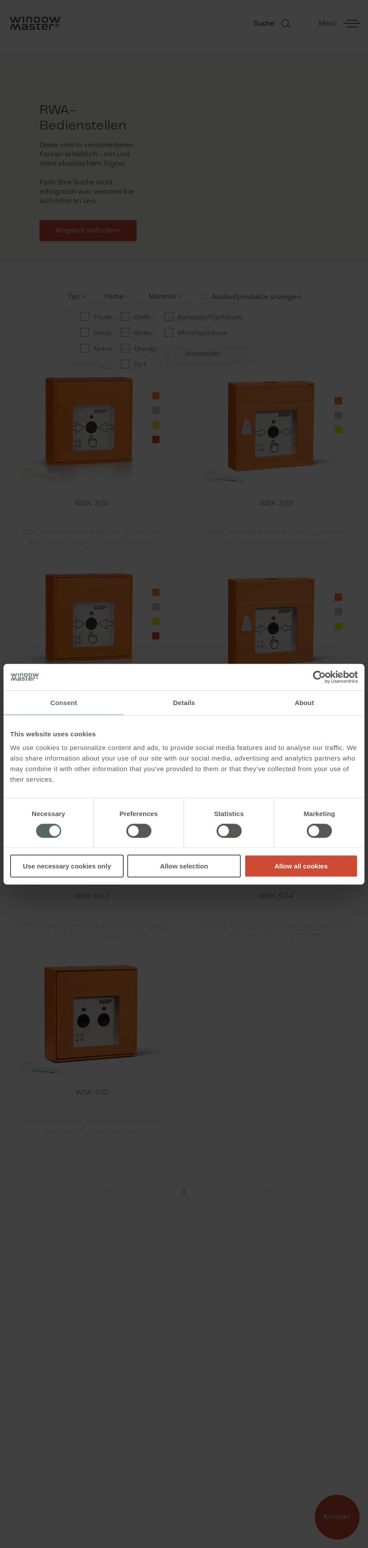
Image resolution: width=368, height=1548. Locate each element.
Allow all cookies (301, 866)
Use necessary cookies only (67, 866)
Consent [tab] (63, 702)
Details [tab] (184, 702)
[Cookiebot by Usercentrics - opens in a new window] (319, 676)
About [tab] (304, 702)
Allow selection (184, 866)
